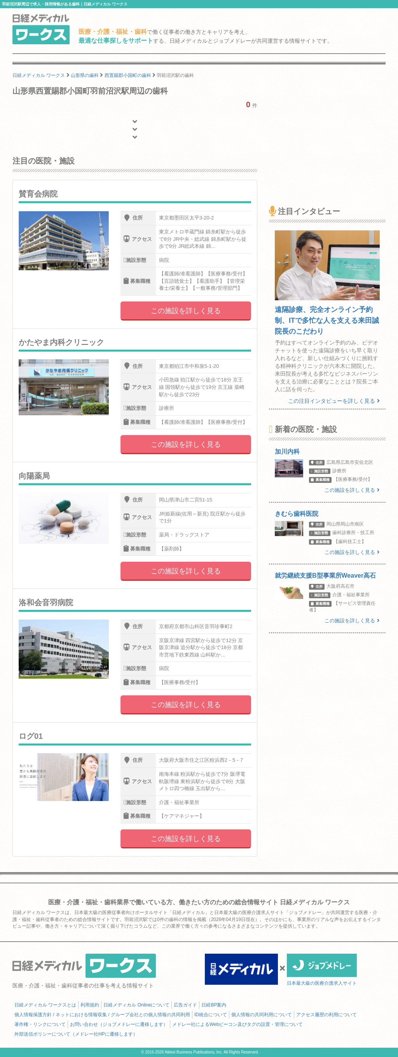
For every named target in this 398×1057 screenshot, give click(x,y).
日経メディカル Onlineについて (136, 1005)
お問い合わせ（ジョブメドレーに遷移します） (119, 1024)
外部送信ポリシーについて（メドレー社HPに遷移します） (76, 1034)
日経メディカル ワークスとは (45, 1005)
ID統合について (210, 1014)
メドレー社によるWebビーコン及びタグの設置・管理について (237, 1024)
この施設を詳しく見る (186, 311)
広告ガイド (185, 1005)
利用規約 (89, 1005)
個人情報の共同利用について (261, 1014)
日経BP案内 (213, 1005)
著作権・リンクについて (40, 1024)
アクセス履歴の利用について (326, 1014)
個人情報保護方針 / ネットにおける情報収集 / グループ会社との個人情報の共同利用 (102, 1014)
